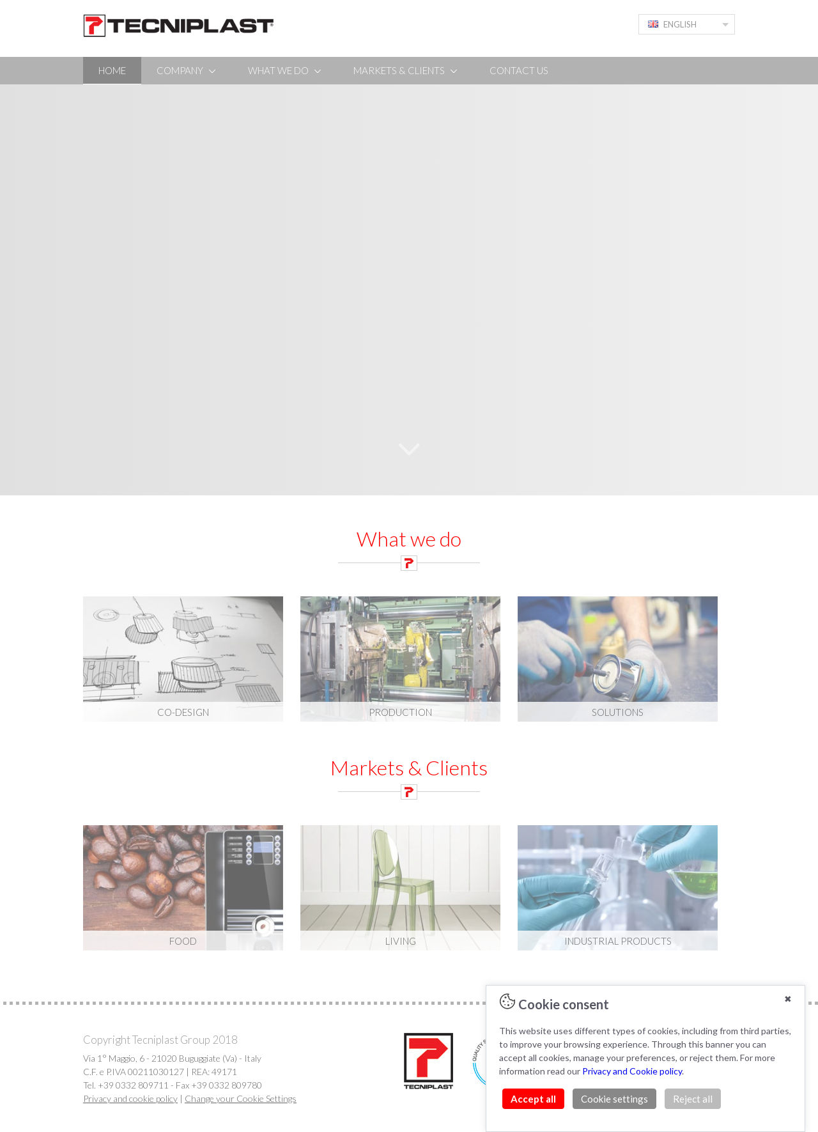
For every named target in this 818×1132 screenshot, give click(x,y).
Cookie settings (614, 1099)
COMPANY (187, 70)
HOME (112, 70)
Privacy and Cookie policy (632, 1071)
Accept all (533, 1099)
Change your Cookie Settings (241, 1098)
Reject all (693, 1099)
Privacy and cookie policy (130, 1098)
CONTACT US (519, 70)
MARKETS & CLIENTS (406, 70)
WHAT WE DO (285, 70)
